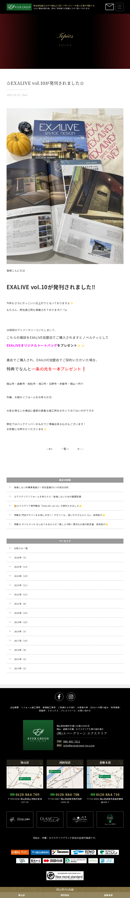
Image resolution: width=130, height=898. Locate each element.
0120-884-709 (28, 794)
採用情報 (115, 707)
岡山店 (21, 895)
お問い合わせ (84, 710)
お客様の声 (82, 707)
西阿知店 (65, 895)
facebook (59, 697)
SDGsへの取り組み (99, 707)
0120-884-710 (108, 794)
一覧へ (65, 452)
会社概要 (14, 707)
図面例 (42, 710)
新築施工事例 (49, 707)
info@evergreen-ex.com (79, 745)
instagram (71, 697)
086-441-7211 (71, 741)
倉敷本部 (108, 895)
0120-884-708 (68, 794)
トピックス (53, 710)
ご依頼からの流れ (66, 707)
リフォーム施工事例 (30, 707)
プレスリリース (68, 710)
